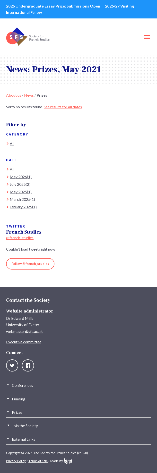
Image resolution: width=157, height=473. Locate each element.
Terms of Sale (38, 461)
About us (13, 95)
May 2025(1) (21, 191)
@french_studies (20, 237)
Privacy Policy (16, 461)
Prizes (42, 95)
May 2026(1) (21, 176)
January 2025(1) (23, 206)
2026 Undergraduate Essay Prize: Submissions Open (53, 6)
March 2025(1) (22, 199)
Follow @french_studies (30, 264)
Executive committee (23, 341)
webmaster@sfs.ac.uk (24, 331)
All (12, 143)
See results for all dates (63, 106)
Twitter (12, 365)
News (29, 95)
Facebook (28, 365)
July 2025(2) (20, 184)
